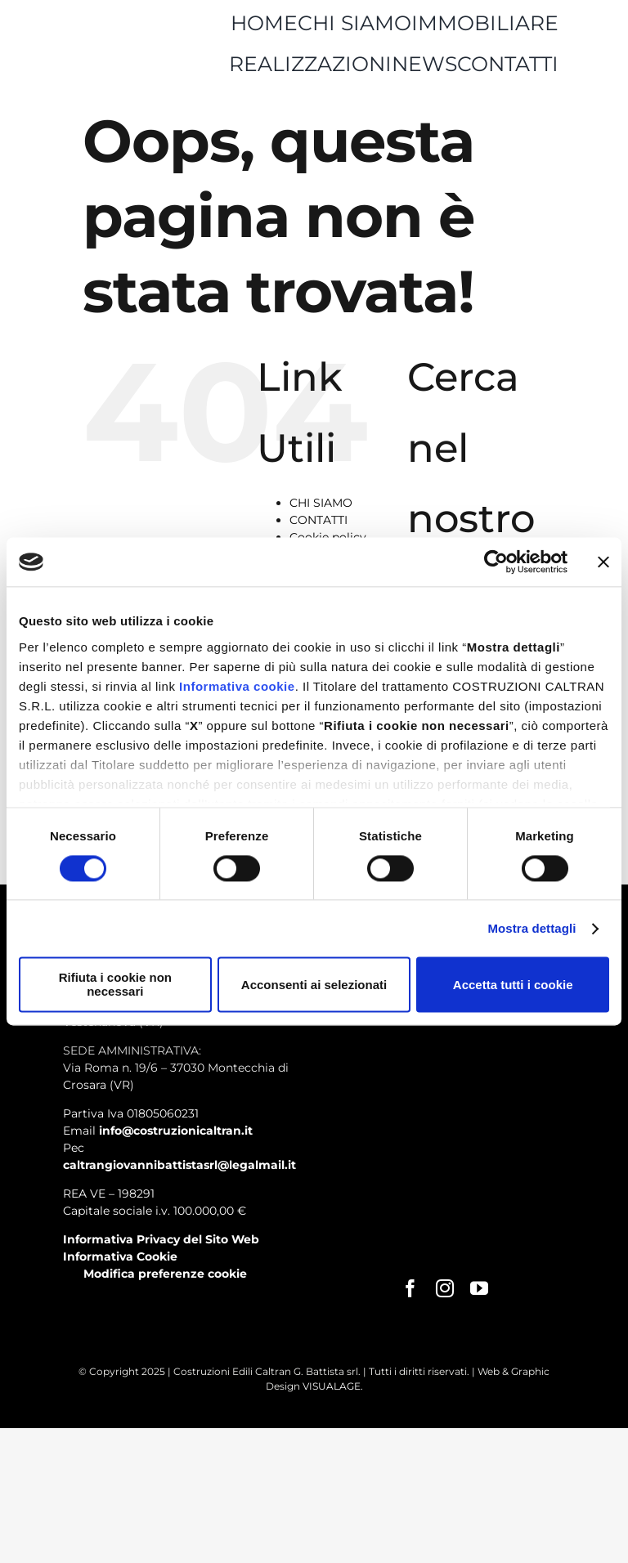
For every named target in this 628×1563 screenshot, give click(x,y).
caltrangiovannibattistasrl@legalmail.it (179, 1165)
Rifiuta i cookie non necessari (115, 985)
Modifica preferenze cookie (165, 1273)
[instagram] (445, 1288)
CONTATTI (318, 520)
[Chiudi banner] (603, 561)
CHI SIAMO (320, 502)
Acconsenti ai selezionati (314, 985)
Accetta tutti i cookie (513, 985)
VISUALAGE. (333, 1386)
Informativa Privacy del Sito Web (161, 1239)
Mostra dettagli (531, 928)
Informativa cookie (237, 686)
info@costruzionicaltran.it (176, 1130)
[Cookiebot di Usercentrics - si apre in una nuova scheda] (495, 561)
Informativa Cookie (120, 1256)
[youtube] (479, 1288)
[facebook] (410, 1288)
